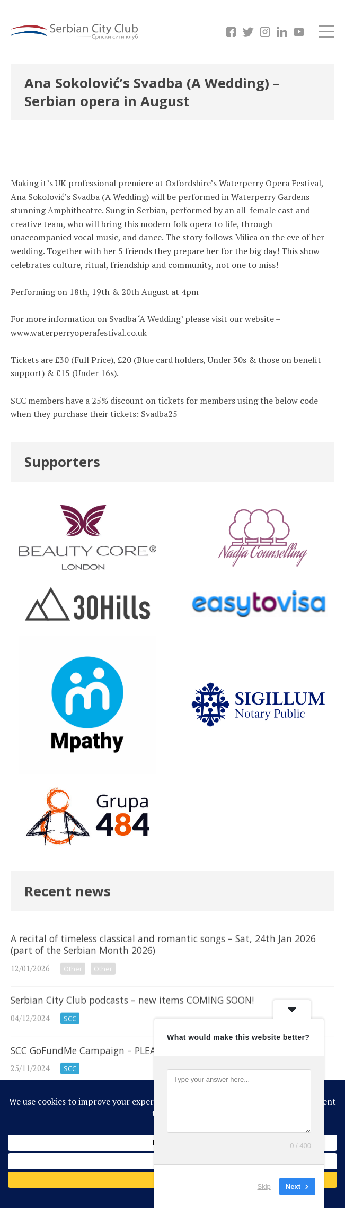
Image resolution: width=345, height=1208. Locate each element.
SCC (70, 1041)
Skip (264, 1186)
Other (73, 988)
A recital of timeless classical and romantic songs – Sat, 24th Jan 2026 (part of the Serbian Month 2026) (172, 973)
